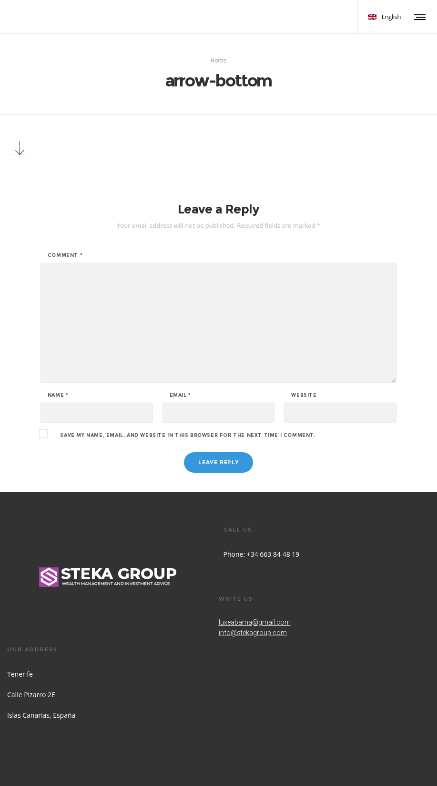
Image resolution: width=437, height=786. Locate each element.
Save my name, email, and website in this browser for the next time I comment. (187, 435)
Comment (65, 255)
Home (219, 60)
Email (180, 395)
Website (303, 395)
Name (58, 395)
